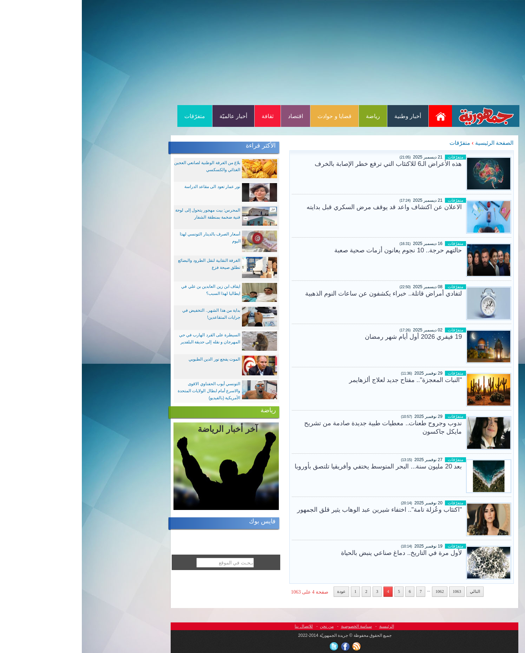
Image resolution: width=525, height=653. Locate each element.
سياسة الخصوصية (274, 626)
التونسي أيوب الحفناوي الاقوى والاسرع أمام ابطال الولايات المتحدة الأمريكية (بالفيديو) (127, 390)
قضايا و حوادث (253, 116)
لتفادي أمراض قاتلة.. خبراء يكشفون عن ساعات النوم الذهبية (301, 293)
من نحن (244, 626)
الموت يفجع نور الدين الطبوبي (132, 359)
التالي (393, 591)
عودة (259, 591)
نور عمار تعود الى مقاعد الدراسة (131, 186)
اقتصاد (213, 116)
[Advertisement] (263, 52)
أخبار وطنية (326, 116)
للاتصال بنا (222, 626)
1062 (358, 591)
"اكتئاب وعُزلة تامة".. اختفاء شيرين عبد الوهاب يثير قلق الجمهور (297, 509)
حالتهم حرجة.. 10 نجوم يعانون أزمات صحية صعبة (316, 250)
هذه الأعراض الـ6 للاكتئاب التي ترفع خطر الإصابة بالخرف (306, 163)
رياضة (291, 116)
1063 (375, 591)
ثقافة (186, 116)
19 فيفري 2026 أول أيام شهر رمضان (331, 336)
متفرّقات (113, 116)
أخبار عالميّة (151, 116)
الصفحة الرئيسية (412, 143)
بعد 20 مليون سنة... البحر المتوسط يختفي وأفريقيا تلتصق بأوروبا (296, 466)
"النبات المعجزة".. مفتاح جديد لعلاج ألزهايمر (323, 379)
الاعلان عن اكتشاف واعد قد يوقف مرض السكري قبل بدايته (302, 207)
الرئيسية (304, 626)
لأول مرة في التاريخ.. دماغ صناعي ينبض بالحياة (319, 552)
